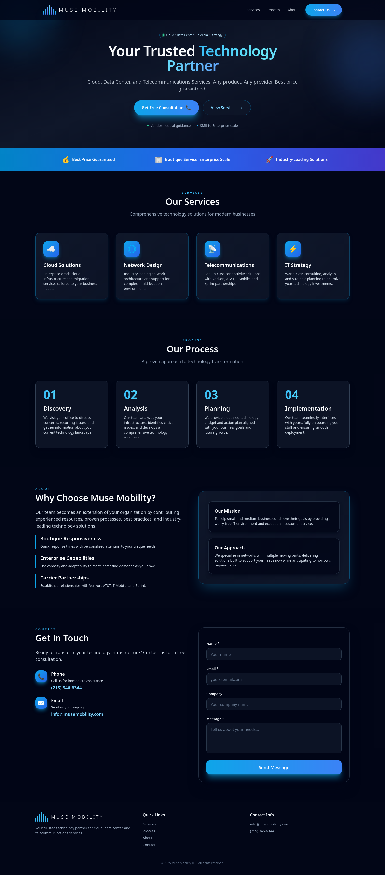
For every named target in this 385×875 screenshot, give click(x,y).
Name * (212, 643)
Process (149, 831)
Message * (215, 718)
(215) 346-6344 (66, 688)
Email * (212, 668)
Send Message (274, 767)
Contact (149, 844)
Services (149, 824)
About (147, 838)
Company (214, 693)
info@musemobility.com (77, 714)
